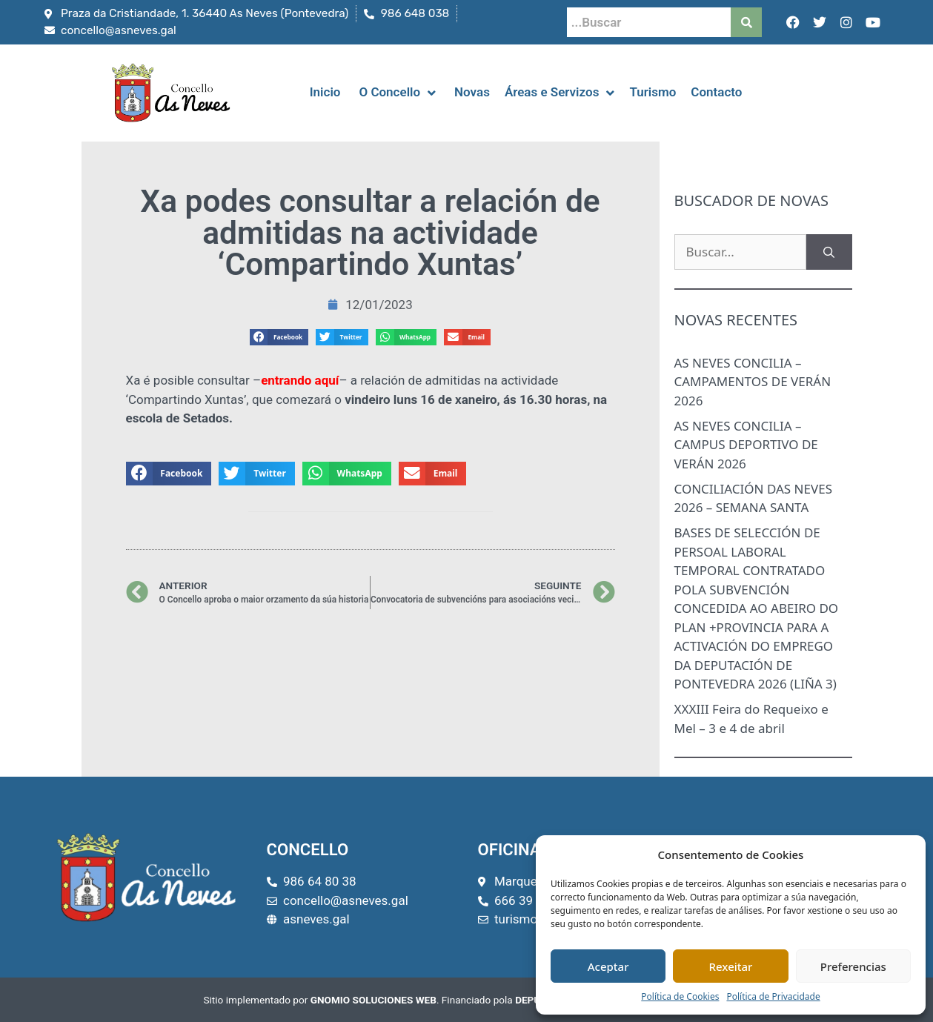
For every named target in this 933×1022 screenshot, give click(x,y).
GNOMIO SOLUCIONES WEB (373, 1000)
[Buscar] (828, 252)
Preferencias (853, 966)
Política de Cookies (680, 996)
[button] (279, 337)
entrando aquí (300, 380)
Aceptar (608, 966)
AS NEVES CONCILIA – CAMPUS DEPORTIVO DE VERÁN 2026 (746, 444)
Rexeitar (731, 966)
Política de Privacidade (773, 996)
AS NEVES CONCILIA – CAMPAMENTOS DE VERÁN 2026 (752, 381)
